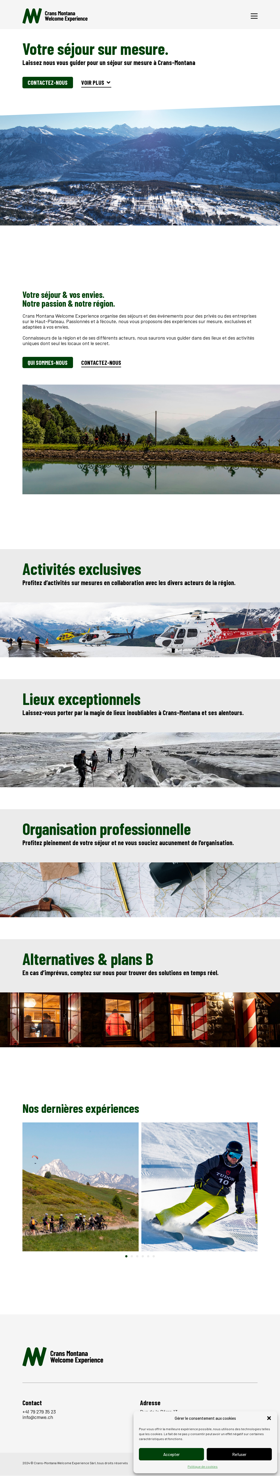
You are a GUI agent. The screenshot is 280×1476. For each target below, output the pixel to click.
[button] (269, 1418)
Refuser (239, 1454)
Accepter (171, 1454)
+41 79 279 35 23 (39, 1412)
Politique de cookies (203, 1466)
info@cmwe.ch (37, 1417)
